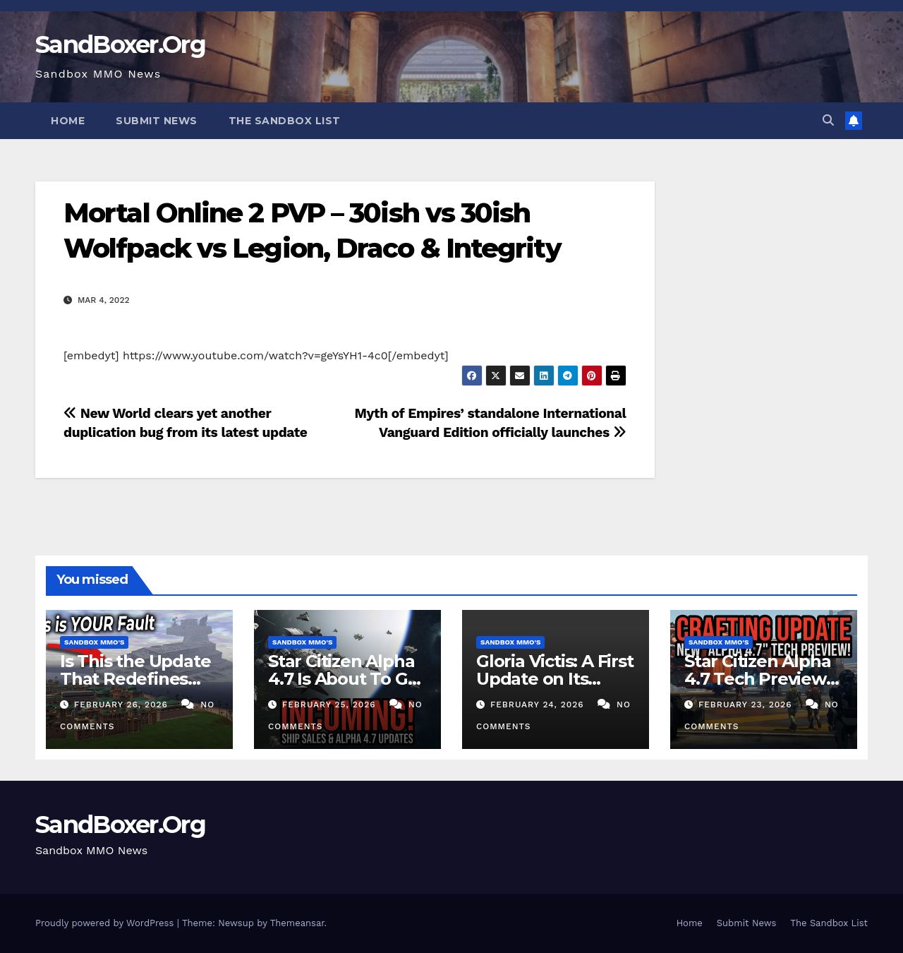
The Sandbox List (285, 120)
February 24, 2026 (539, 704)
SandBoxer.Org (120, 44)
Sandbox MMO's (94, 642)
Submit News (157, 120)
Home (68, 120)
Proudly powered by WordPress (106, 923)
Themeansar (297, 923)
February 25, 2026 (331, 704)
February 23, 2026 (747, 704)
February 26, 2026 (122, 704)
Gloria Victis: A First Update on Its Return (555, 679)
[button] (828, 120)
